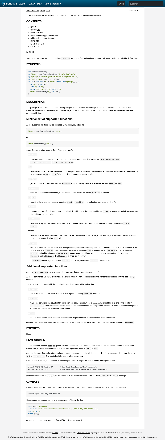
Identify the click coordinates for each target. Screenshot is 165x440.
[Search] (146, 3)
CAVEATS (34, 47)
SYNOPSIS (35, 30)
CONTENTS (34, 21)
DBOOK (55, 433)
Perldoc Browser (14, 4)
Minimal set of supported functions (44, 35)
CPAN (48, 10)
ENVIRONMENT (37, 44)
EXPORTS (34, 41)
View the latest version (92, 15)
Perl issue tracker (90, 437)
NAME (33, 27)
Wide (121, 3)
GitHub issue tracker (83, 433)
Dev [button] (39, 3)
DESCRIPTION (36, 33)
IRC (109, 437)
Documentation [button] (52, 3)
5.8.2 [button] (31, 3)
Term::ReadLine (32, 11)
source (42, 10)
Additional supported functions (42, 38)
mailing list (102, 437)
